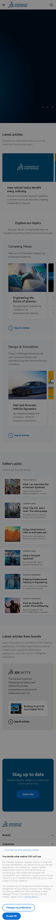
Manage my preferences (18, 907)
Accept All (11, 916)
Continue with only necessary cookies (21, 850)
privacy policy (31, 897)
